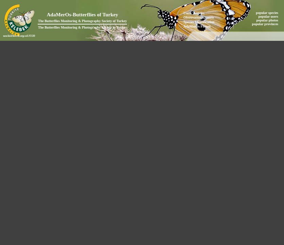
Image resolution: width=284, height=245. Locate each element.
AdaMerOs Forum (197, 26)
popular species (267, 13)
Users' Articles (194, 13)
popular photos (267, 20)
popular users (269, 16)
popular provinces (265, 24)
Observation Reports (198, 17)
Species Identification (198, 22)
